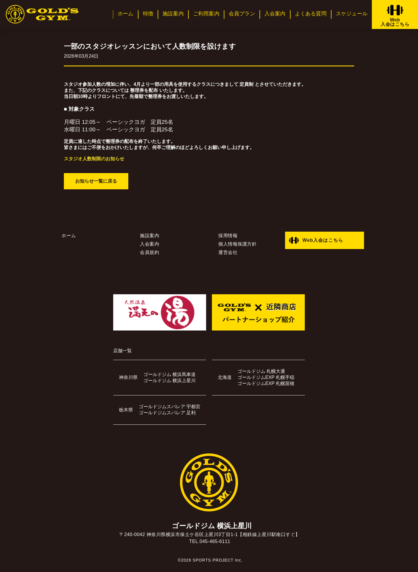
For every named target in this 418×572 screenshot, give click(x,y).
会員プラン (242, 14)
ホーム (126, 14)
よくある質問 (311, 14)
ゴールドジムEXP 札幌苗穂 (265, 383)
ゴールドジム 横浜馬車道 (169, 374)
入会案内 (275, 14)
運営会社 (227, 252)
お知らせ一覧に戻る (96, 181)
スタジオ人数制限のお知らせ (94, 158)
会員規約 (149, 252)
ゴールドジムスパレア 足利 (167, 412)
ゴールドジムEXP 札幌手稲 (265, 377)
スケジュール (351, 14)
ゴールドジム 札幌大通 (261, 371)
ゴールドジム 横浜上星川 (169, 380)
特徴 (148, 14)
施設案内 (173, 14)
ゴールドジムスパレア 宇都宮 (169, 406)
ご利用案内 (206, 14)
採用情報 (227, 235)
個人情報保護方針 (237, 243)
